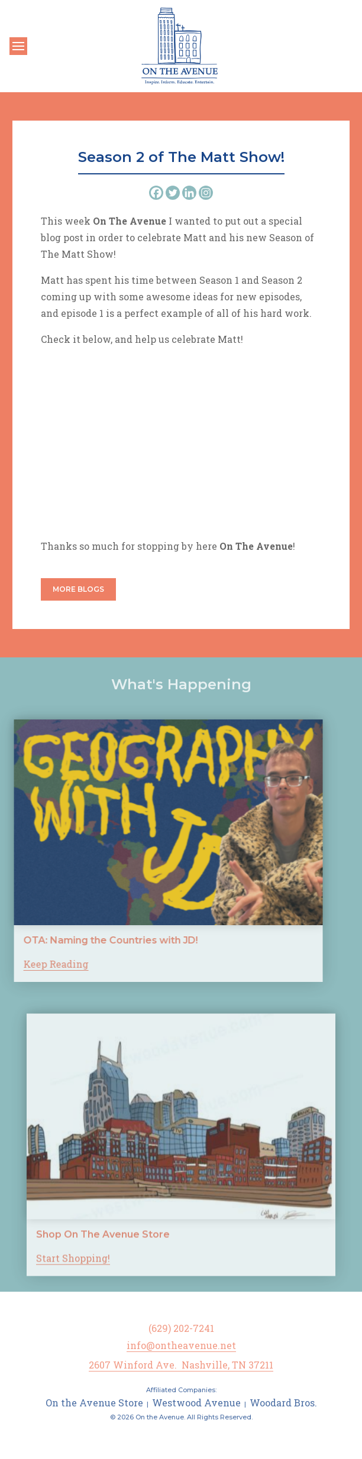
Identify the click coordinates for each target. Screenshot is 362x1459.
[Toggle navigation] (18, 46)
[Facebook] (156, 193)
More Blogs (78, 589)
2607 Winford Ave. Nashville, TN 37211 (181, 1365)
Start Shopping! (73, 1281)
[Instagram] (206, 193)
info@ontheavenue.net (181, 1345)
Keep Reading (33, 964)
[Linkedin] (189, 193)
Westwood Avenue (196, 1402)
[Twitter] (173, 193)
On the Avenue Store (94, 1402)
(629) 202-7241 (181, 1328)
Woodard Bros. (283, 1402)
